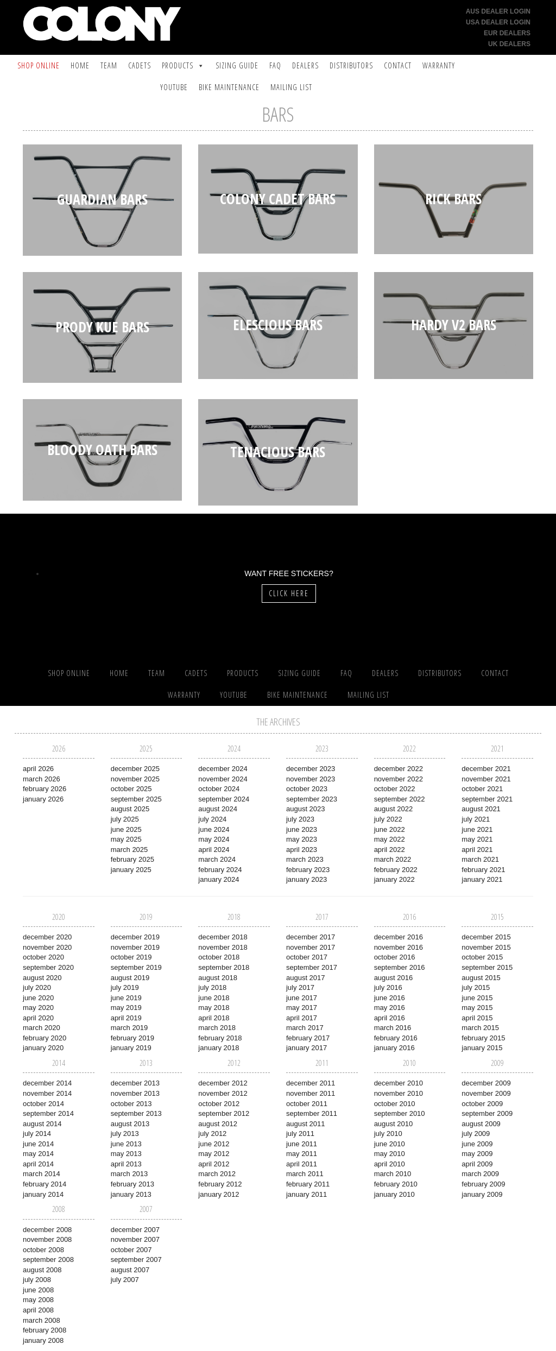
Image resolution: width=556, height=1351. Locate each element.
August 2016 (393, 978)
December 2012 (222, 1083)
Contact (398, 65)
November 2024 (222, 779)
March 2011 (305, 1174)
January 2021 (482, 879)
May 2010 (389, 1154)
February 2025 (132, 859)
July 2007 (125, 1280)
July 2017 (300, 987)
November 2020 (47, 947)
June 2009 (477, 1144)
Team (108, 65)
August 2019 (130, 978)
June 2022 (389, 829)
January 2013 (131, 1194)
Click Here (289, 593)
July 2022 (388, 819)
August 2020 (42, 978)
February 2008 (44, 1330)
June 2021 (477, 829)
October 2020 (43, 957)
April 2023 (301, 849)
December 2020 (47, 937)
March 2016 (393, 1028)
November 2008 (47, 1239)
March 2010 (393, 1174)
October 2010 (394, 1104)
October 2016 (394, 957)
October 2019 (131, 957)
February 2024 (220, 870)
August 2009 (481, 1124)
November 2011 (310, 1093)
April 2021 (477, 849)
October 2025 (131, 789)
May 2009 (477, 1154)
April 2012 (213, 1164)
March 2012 (217, 1174)
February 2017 (308, 1038)
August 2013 (130, 1124)
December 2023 (310, 769)
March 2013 (129, 1174)
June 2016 (389, 998)
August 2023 (305, 809)
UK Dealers (509, 44)
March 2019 (129, 1028)
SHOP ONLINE (38, 65)
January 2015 (482, 1048)
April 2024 (213, 849)
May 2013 (126, 1154)
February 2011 (308, 1184)
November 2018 (222, 947)
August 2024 (217, 809)
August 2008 (42, 1270)
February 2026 (44, 789)
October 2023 (306, 789)
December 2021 (486, 769)
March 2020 (41, 1028)
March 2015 (480, 1028)
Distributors (351, 65)
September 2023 (311, 799)
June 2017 (301, 998)
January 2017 (306, 1048)
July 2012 (212, 1133)
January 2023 (306, 879)
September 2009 (487, 1113)
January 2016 (394, 1048)
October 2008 (43, 1250)
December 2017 (310, 937)
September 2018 (223, 967)
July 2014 (37, 1133)
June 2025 (126, 829)
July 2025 (125, 819)
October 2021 (482, 789)
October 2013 (131, 1104)
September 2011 (311, 1113)
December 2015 (486, 937)
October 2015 (482, 957)
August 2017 (305, 978)
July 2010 (388, 1133)
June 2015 (477, 998)
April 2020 (38, 1018)
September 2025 (136, 799)
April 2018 (213, 1018)
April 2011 (301, 1164)
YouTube (174, 87)
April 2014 (38, 1164)
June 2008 (38, 1290)
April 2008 (38, 1310)
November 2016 (398, 947)
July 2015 (476, 987)
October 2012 (218, 1104)
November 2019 (135, 947)
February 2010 (396, 1184)
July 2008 (37, 1280)
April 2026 (38, 769)
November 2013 (135, 1093)
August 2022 (393, 809)
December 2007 (135, 1230)
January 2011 (306, 1194)
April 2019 (126, 1018)
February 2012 (220, 1184)
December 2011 (310, 1083)
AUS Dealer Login (498, 11)
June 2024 (213, 829)
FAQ (275, 65)
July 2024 (212, 819)
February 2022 (396, 870)
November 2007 (135, 1239)
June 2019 (126, 998)
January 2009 (482, 1194)
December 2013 (135, 1083)
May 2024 (213, 839)
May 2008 (38, 1300)
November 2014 (47, 1093)
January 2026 (43, 799)
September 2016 (399, 967)
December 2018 (222, 937)
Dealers (305, 65)
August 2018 (217, 978)
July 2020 (37, 987)
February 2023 (308, 870)
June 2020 (38, 998)
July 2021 (476, 819)
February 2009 (483, 1184)
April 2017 (301, 1018)
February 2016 (396, 1038)
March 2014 (41, 1174)
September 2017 (311, 967)
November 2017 (310, 947)
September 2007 (136, 1259)
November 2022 (398, 779)
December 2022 (398, 769)
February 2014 (44, 1184)
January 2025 (131, 870)
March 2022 (393, 859)
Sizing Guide (237, 65)
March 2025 (129, 849)
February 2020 (44, 1038)
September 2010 (399, 1113)
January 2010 (394, 1194)
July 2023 (300, 819)
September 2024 (223, 799)
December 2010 (398, 1083)
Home (80, 65)
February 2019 (132, 1038)
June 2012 (213, 1144)
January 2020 (43, 1048)
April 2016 (389, 1018)
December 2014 (47, 1083)
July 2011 (300, 1133)
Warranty (438, 65)
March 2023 (305, 859)
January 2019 (131, 1048)
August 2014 (42, 1124)
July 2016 (388, 987)
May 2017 (301, 1007)
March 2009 (480, 1174)
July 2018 (212, 987)
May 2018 (213, 1007)
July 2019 (125, 987)
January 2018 (218, 1048)
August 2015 (481, 978)
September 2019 (136, 967)
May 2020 (38, 1007)
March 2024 (217, 859)
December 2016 (398, 937)
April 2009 (477, 1164)
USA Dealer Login (498, 22)
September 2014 (48, 1113)
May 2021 (477, 839)
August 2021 (481, 809)
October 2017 (306, 957)
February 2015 (483, 1038)
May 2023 (301, 839)
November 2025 (135, 779)
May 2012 (213, 1154)
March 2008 (41, 1320)
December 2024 (222, 769)
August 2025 (130, 809)
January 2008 (43, 1340)
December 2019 (135, 937)
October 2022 (394, 789)
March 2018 (217, 1028)
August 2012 (217, 1124)
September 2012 (223, 1113)
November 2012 (222, 1093)
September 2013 (136, 1113)
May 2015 (477, 1007)
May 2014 (38, 1154)
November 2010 (398, 1093)
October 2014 (43, 1104)
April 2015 (477, 1018)
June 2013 (126, 1144)
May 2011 (301, 1154)
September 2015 (487, 967)
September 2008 (48, 1259)
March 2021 (480, 859)
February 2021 (483, 870)
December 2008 (47, 1230)
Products (177, 65)
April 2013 (126, 1164)
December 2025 (135, 769)
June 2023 (301, 829)
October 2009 (482, 1104)
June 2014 (38, 1144)
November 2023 (310, 779)
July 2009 (476, 1133)
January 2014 (43, 1194)
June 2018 (213, 998)
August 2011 (305, 1124)
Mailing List (291, 87)
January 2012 (218, 1194)
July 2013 (125, 1133)
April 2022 (389, 849)
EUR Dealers (507, 33)
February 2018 (220, 1038)
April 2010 (389, 1164)
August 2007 (130, 1270)
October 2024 (218, 789)
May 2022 (389, 839)
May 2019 (126, 1007)
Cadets (139, 65)
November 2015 (486, 947)
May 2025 (126, 839)
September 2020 (48, 967)
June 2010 (389, 1144)
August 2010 (393, 1124)
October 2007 (131, 1250)
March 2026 (41, 779)
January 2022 (394, 879)
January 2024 (218, 879)
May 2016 (389, 1007)
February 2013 (132, 1184)
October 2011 (306, 1104)
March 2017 (305, 1028)
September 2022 (399, 799)
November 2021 (486, 779)
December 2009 (486, 1083)
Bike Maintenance (229, 87)
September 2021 (487, 799)
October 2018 (218, 957)
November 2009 (486, 1093)
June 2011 (301, 1144)
